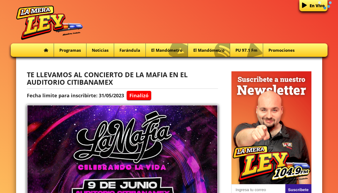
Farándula (129, 50)
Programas (70, 50)
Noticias (100, 50)
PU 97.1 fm (249, 50)
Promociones (281, 50)
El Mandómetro (169, 50)
